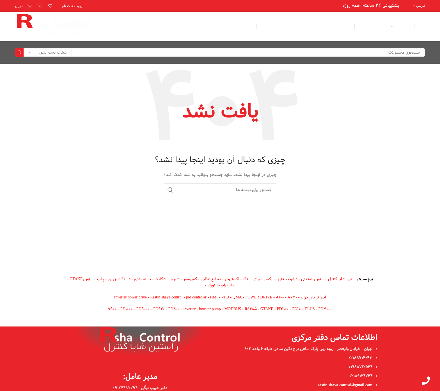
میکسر (269, 279)
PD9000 (143, 309)
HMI (213, 297)
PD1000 (126, 309)
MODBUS (232, 309)
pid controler (196, 297)
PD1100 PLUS (304, 309)
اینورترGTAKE (81, 279)
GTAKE (266, 309)
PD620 (159, 309)
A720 (292, 297)
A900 (112, 309)
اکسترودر (231, 279)
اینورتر (212, 285)
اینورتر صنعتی (312, 279)
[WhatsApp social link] (110, 26)
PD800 (174, 309)
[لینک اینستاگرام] (118, 26)
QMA (237, 297)
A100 (280, 297)
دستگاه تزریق (119, 279)
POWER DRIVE (258, 297)
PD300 (324, 309)
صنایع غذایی (211, 279)
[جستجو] (220, 52)
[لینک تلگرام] (102, 26)
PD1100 (283, 309)
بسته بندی (142, 279)
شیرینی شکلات (167, 279)
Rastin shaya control (166, 297)
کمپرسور (190, 279)
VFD (225, 297)
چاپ (101, 279)
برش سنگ (251, 279)
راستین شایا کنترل (343, 279)
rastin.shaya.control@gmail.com (345, 385)
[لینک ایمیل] (126, 26)
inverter (189, 309)
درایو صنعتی (287, 279)
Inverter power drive (130, 297)
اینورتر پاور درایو (313, 297)
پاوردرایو (227, 285)
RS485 (251, 309)
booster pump (210, 309)
